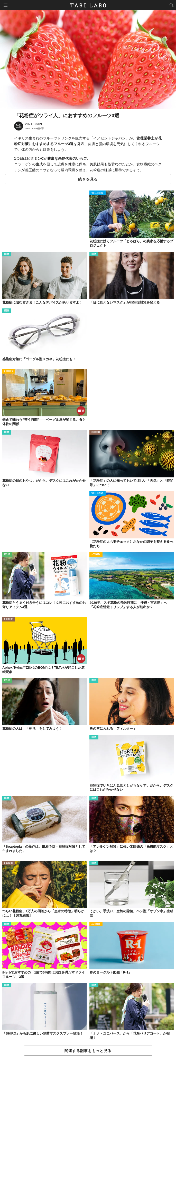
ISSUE (7, 554)
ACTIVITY (8, 371)
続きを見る (88, 179)
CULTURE (95, 432)
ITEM (6, 254)
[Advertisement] (88, 1129)
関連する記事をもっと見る (88, 1051)
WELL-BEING (97, 193)
